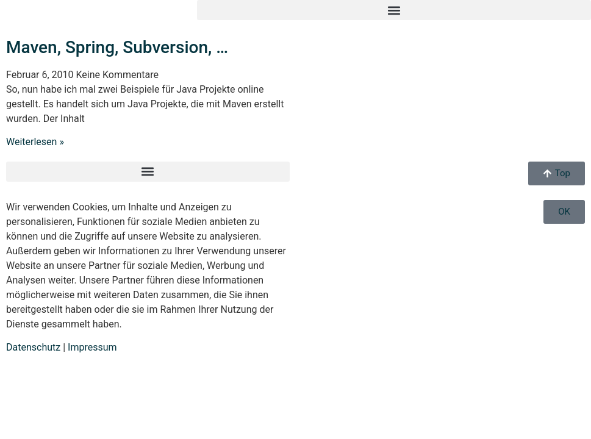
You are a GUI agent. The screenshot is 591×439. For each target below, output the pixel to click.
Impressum (92, 347)
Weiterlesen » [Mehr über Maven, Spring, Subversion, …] (35, 142)
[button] (394, 10)
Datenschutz (33, 347)
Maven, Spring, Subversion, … (117, 47)
